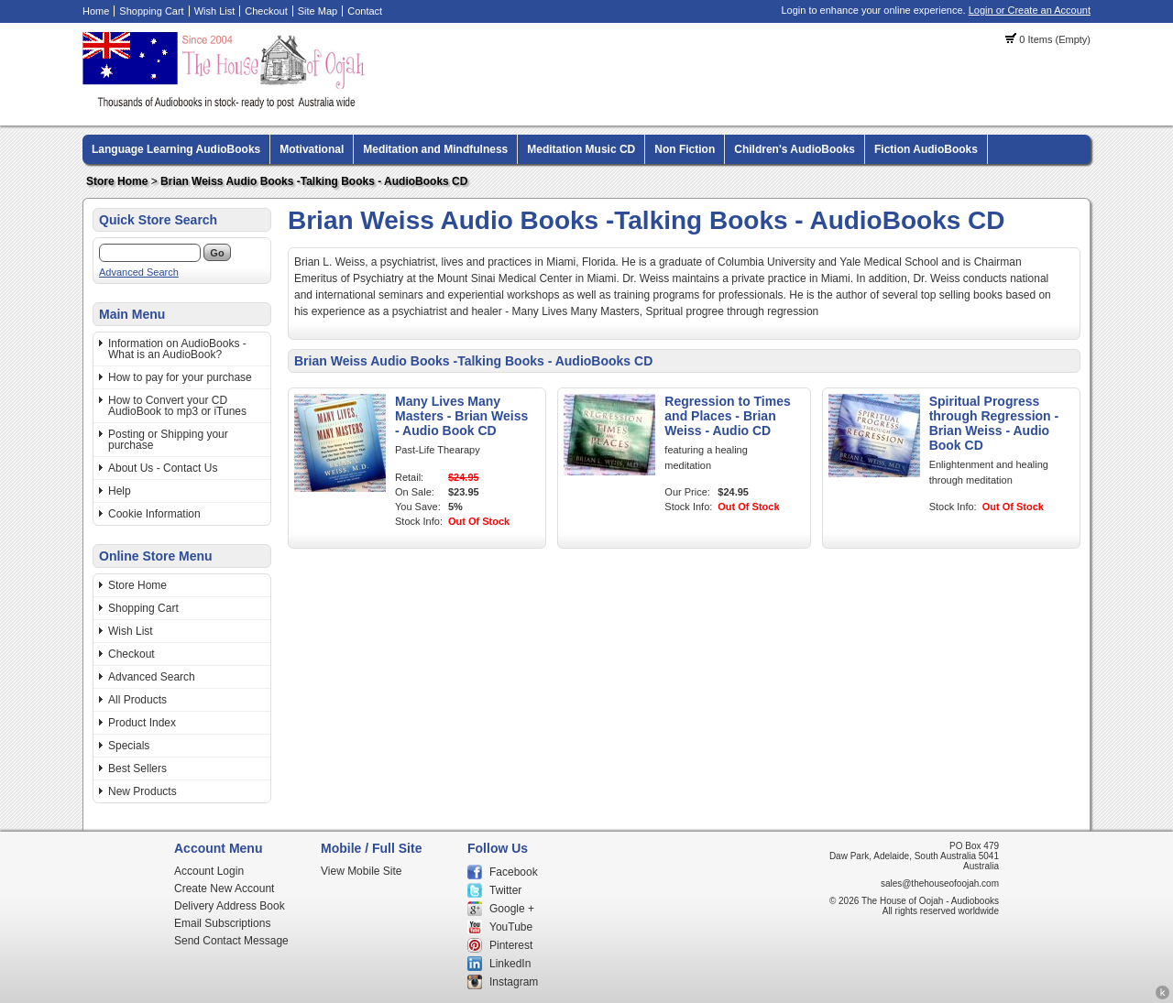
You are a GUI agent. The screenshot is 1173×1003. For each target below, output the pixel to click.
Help (119, 491)
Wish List (215, 10)
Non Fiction (684, 149)
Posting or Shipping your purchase (168, 440)
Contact (364, 10)
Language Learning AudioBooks (176, 149)
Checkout (266, 10)
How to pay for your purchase (180, 377)
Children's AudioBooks (794, 149)
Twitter (505, 890)
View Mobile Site (361, 871)
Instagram (513, 982)
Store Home (117, 181)
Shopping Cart (151, 10)
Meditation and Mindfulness (435, 149)
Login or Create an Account (1030, 10)
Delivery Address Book (229, 905)
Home (95, 10)
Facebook (513, 872)
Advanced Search (139, 272)
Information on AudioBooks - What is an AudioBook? (177, 349)
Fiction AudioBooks (926, 149)
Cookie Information (154, 513)
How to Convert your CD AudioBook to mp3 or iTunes (177, 406)
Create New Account (224, 888)
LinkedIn (510, 963)
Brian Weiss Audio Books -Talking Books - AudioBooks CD (313, 181)
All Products (137, 699)
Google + (511, 908)
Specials (128, 745)
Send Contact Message (231, 940)
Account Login (209, 871)
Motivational (312, 149)
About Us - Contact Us (162, 468)
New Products (142, 791)
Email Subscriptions (222, 923)
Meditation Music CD (581, 149)
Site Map (317, 10)
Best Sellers (137, 768)
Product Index (142, 722)
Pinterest (510, 945)
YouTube (510, 927)
